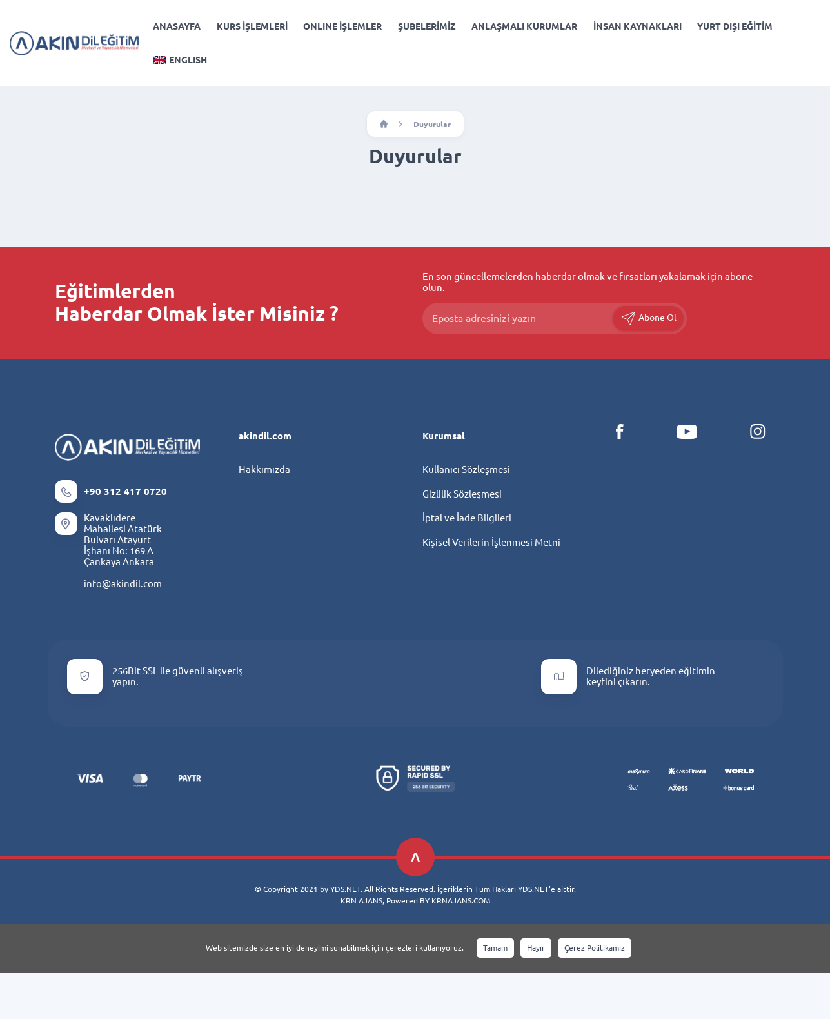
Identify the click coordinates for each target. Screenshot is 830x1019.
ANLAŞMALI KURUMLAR (524, 26)
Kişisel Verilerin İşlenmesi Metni (491, 542)
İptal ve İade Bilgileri (466, 517)
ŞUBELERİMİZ (427, 26)
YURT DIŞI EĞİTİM (735, 26)
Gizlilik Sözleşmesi (462, 494)
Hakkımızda (264, 469)
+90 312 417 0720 (125, 491)
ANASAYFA (177, 26)
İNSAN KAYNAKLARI (637, 26)
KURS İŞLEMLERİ (252, 26)
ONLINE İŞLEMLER (342, 26)
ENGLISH (180, 60)
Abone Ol (648, 318)
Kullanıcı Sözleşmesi (466, 469)
